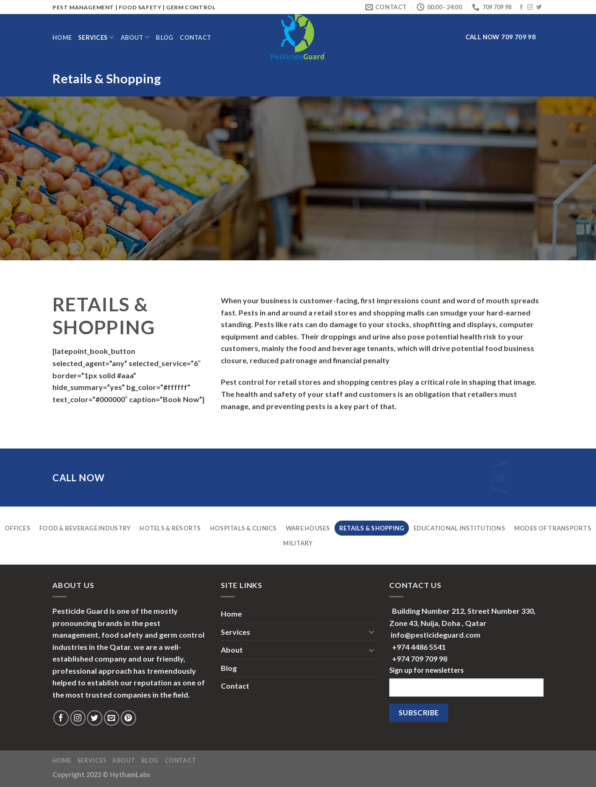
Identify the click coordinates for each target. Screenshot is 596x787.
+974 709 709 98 (419, 658)
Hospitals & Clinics (243, 528)
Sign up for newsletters (426, 670)
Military (298, 543)
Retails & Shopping (372, 528)
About (135, 37)
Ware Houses (308, 528)
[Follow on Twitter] (539, 7)
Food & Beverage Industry (85, 528)
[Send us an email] (111, 718)
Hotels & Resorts (170, 528)
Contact (195, 37)
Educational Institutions (459, 528)
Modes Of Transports (552, 528)
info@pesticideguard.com (435, 634)
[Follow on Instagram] (530, 7)
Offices (17, 528)
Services (96, 37)
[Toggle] (371, 631)
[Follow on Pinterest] (128, 718)
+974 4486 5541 (419, 646)
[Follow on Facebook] (521, 7)
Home (62, 37)
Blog (164, 37)
